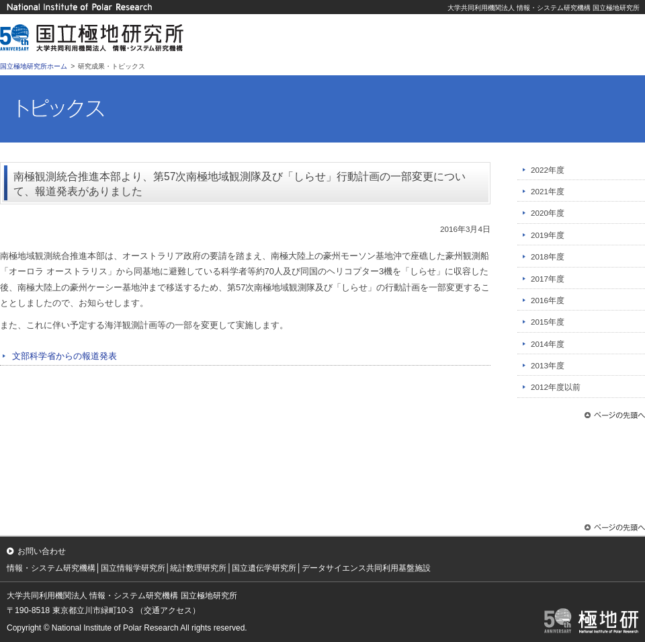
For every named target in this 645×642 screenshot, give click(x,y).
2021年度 (547, 191)
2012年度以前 (555, 387)
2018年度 (547, 256)
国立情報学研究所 (133, 568)
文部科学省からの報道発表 (64, 356)
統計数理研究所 (198, 568)
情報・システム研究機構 (51, 568)
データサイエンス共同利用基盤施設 (366, 568)
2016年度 (547, 300)
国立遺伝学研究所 (264, 568)
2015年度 (547, 321)
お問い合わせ (41, 551)
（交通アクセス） (168, 610)
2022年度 (547, 169)
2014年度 (547, 343)
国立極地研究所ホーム (33, 66)
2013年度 (547, 365)
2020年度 (547, 212)
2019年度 (547, 235)
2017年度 (547, 278)
